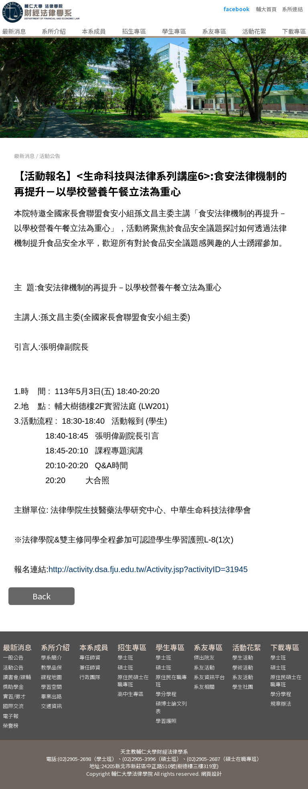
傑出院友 (204, 657)
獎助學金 (13, 686)
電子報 (10, 715)
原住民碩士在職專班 (133, 680)
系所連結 (292, 9)
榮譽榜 (10, 725)
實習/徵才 (14, 696)
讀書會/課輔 (17, 676)
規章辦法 (280, 703)
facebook (236, 9)
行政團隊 (89, 676)
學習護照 (166, 720)
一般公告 (13, 657)
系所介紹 (54, 31)
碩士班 (125, 667)
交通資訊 (51, 705)
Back (41, 595)
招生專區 (134, 31)
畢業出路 (51, 696)
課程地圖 (51, 676)
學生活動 (242, 657)
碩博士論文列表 (171, 706)
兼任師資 (89, 667)
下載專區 (294, 31)
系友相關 (204, 686)
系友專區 (214, 31)
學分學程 (166, 693)
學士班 (125, 657)
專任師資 (89, 657)
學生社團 (242, 686)
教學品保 (51, 667)
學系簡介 (51, 657)
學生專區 (174, 31)
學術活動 (242, 667)
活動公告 (49, 156)
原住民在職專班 (171, 680)
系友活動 (204, 667)
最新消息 (14, 31)
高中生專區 (131, 693)
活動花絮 (254, 31)
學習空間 (51, 686)
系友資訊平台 (209, 676)
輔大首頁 (266, 9)
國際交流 (13, 705)
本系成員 (94, 31)
